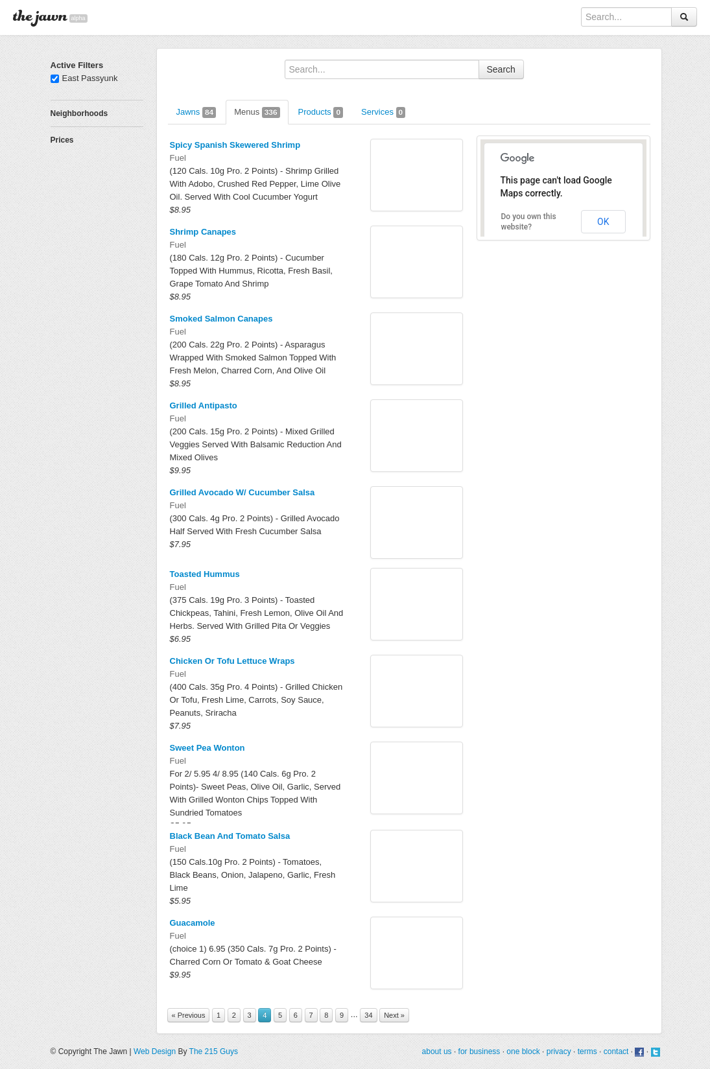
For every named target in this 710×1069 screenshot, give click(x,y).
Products (321, 112)
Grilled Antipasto (203, 405)
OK (603, 222)
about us (437, 1051)
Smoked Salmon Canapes (221, 318)
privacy (559, 1051)
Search (501, 69)
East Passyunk (84, 78)
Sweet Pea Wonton (207, 748)
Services (383, 112)
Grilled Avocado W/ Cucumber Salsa (242, 492)
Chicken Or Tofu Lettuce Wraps (232, 661)
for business (479, 1051)
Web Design (155, 1051)
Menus (256, 112)
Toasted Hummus (205, 574)
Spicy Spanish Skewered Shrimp (235, 145)
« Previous (189, 1015)
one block (522, 1051)
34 (368, 1015)
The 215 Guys (213, 1051)
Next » (394, 1015)
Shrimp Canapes (203, 232)
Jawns (196, 112)
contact (616, 1051)
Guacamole (192, 923)
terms (587, 1051)
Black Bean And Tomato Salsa (230, 836)
